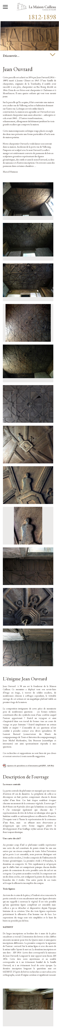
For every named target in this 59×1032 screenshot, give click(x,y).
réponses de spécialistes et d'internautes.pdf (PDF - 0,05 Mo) (30, 765)
